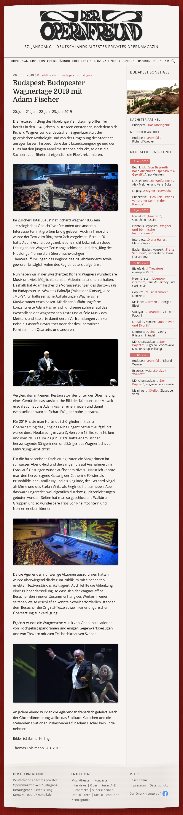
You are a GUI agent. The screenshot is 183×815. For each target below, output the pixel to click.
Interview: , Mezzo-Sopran (149, 241)
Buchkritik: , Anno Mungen (153, 171)
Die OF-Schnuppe (106, 795)
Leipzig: (152, 191)
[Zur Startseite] (91, 26)
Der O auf (145, 793)
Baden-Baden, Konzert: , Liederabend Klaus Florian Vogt (153, 253)
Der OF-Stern (81, 795)
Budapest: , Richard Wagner (152, 362)
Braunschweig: (149, 372)
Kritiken (37, 61)
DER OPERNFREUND (28, 774)
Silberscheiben (103, 790)
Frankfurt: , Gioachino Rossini (147, 218)
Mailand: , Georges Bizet (151, 303)
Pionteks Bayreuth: (151, 229)
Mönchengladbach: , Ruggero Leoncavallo (153, 382)
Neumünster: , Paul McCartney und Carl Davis (153, 282)
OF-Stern (127, 61)
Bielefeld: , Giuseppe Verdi (148, 270)
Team (164, 61)
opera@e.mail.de (39, 795)
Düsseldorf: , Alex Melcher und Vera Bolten (153, 182)
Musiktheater (47, 75)
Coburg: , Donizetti (150, 294)
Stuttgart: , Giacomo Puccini (153, 313)
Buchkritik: (153, 200)
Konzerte (100, 780)
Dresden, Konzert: (153, 323)
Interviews (79, 785)
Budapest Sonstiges (76, 75)
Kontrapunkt (105, 61)
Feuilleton (82, 61)
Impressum (138, 785)
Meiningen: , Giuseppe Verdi (152, 392)
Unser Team (138, 780)
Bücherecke (80, 790)
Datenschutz (159, 785)
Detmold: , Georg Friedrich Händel (149, 333)
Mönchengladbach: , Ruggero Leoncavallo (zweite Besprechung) (153, 345)
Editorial (19, 61)
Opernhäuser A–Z (103, 785)
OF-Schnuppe (148, 61)
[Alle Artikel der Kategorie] (152, 97)
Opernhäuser (58, 61)
